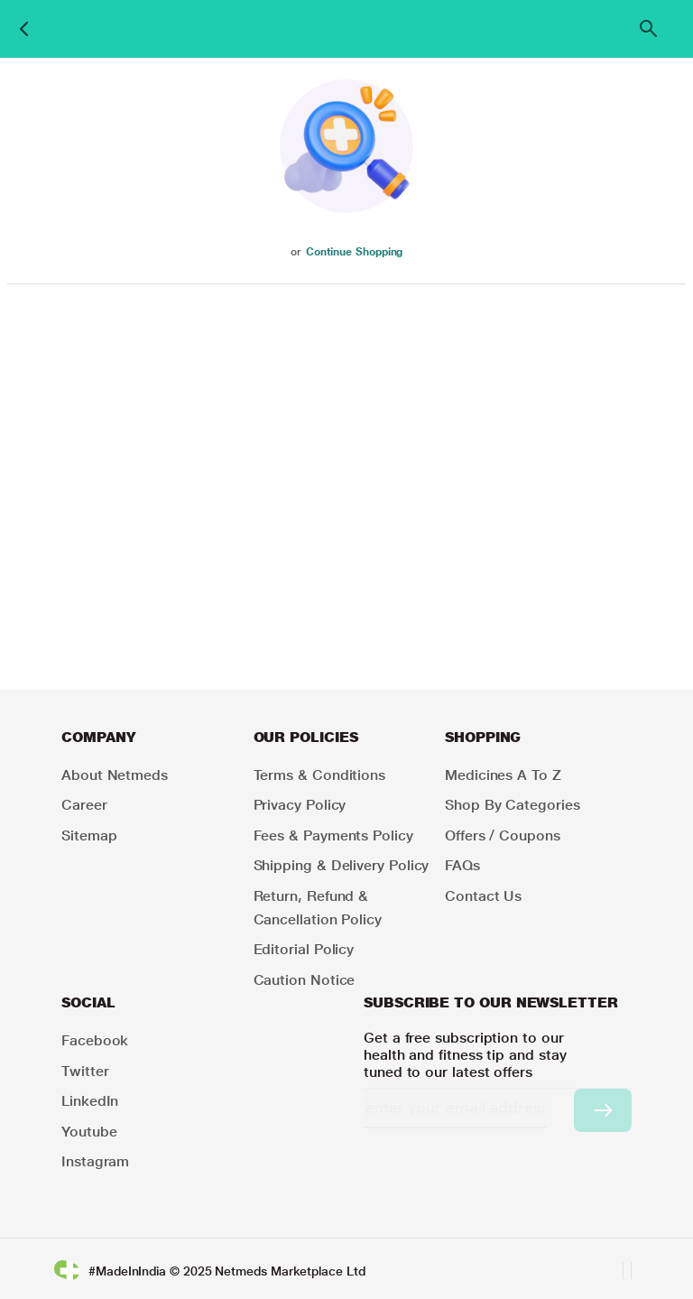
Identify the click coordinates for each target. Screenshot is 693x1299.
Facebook (94, 1040)
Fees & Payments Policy (333, 835)
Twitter (84, 1071)
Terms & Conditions (320, 775)
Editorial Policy (304, 949)
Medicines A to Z (503, 775)
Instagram (95, 1161)
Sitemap (88, 835)
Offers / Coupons (502, 835)
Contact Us (483, 896)
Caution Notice (305, 979)
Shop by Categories (512, 804)
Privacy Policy (300, 804)
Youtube (88, 1131)
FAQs (462, 865)
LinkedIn (89, 1100)
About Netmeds (114, 775)
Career (84, 804)
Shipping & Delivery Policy (342, 865)
